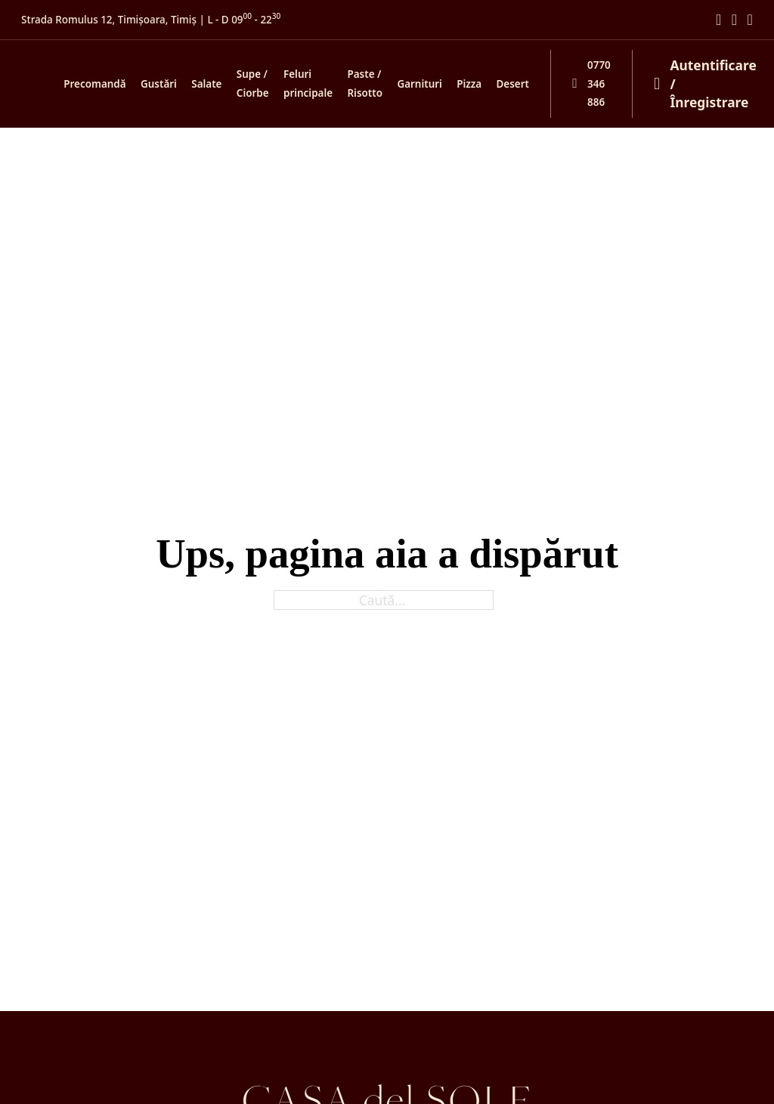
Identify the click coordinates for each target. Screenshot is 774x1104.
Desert (513, 84)
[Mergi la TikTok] (750, 20)
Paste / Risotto (364, 83)
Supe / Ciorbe (253, 83)
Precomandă (94, 84)
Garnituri (419, 84)
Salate (206, 84)
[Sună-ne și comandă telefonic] (580, 84)
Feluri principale (308, 83)
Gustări (159, 84)
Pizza (469, 84)
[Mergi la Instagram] (734, 20)
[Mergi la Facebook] (718, 20)
